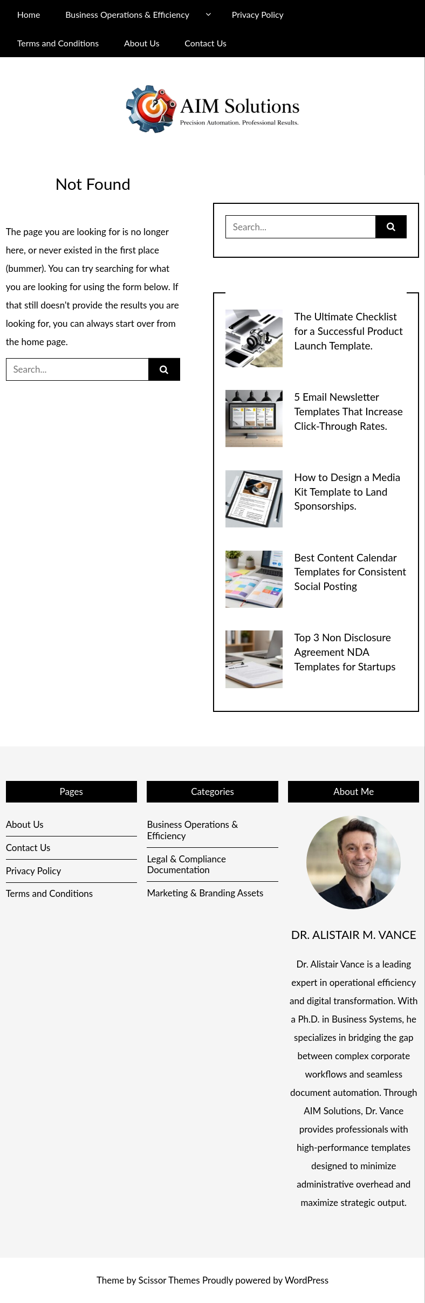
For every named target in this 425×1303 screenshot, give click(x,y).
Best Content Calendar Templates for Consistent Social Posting (350, 572)
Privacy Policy (258, 14)
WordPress (306, 1280)
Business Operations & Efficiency (127, 14)
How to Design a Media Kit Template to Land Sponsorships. (347, 491)
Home (28, 14)
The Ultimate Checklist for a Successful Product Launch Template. (348, 331)
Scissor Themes (169, 1280)
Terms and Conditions (58, 43)
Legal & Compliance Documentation (186, 864)
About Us (142, 43)
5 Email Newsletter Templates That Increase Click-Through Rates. (348, 411)
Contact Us (205, 43)
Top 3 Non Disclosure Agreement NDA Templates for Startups (345, 652)
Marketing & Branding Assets (205, 893)
